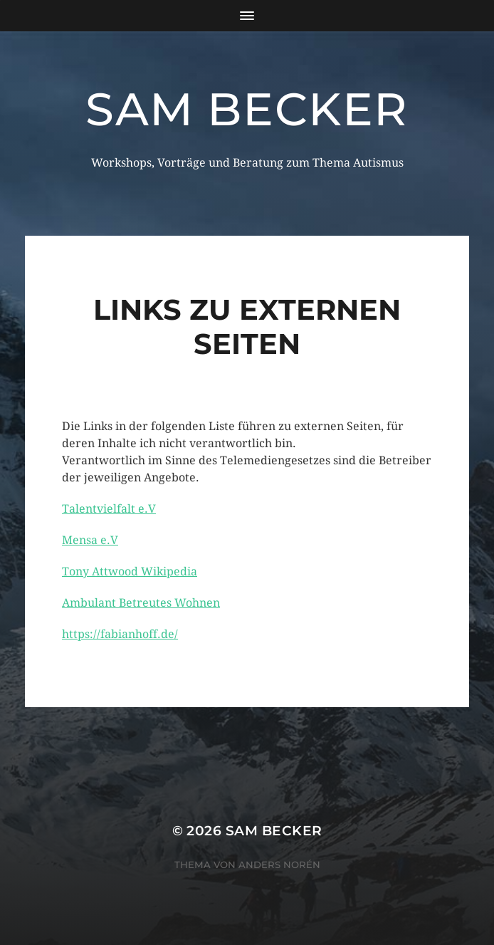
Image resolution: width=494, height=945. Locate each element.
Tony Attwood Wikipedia (129, 571)
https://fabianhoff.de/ (120, 634)
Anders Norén (279, 864)
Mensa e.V (90, 540)
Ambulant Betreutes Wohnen (141, 603)
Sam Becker (247, 109)
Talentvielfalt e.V (109, 509)
